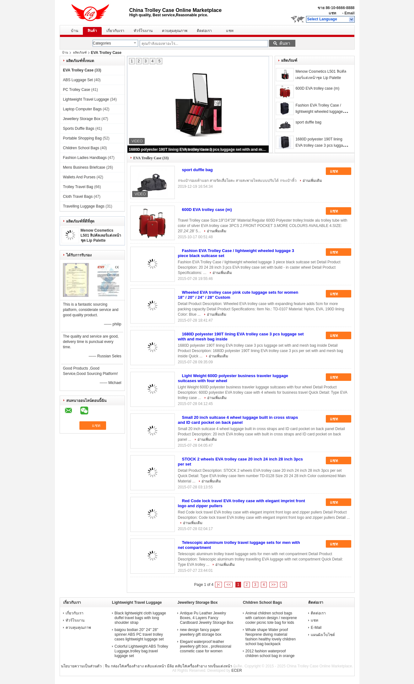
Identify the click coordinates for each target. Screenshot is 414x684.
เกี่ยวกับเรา (115, 31)
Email (349, 13)
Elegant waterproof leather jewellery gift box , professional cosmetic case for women (205, 646)
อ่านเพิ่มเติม (312, 180)
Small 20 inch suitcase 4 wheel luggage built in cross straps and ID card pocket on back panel (238, 420)
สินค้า (92, 31)
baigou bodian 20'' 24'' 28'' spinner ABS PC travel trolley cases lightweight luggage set (139, 634)
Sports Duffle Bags (78, 128)
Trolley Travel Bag (78, 187)
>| (283, 584)
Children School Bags (81, 148)
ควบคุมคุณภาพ (174, 31)
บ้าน (74, 31)
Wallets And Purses (79, 177)
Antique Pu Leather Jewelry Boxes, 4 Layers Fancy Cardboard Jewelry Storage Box (206, 618)
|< (218, 584)
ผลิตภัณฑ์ (80, 52)
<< (228, 584)
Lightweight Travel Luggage (86, 99)
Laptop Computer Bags (82, 109)
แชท (332, 13)
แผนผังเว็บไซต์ (323, 635)
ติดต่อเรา (204, 31)
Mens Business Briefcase (84, 167)
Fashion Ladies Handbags (85, 157)
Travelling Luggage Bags (84, 206)
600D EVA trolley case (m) (317, 88)
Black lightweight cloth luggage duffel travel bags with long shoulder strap (140, 618)
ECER (236, 670)
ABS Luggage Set (78, 80)
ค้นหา (284, 43)
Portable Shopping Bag (82, 138)
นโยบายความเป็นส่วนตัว (81, 666)
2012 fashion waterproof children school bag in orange (270, 653)
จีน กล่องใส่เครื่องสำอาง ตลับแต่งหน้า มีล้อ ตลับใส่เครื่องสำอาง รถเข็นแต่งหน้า (168, 666)
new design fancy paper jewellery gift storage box (200, 632)
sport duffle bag (308, 122)
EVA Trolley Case (78, 70)
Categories (102, 43)
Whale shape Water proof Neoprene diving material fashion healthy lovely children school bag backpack (270, 637)
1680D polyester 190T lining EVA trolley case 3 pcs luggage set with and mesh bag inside (198, 149)
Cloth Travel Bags (78, 196)
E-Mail (316, 627)
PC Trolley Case (76, 89)
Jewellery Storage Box (81, 119)
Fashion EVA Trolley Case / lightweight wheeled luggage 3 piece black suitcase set (320, 111)
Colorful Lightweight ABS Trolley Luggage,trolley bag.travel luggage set (141, 651)
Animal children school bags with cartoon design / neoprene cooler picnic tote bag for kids (271, 618)
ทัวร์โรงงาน (143, 31)
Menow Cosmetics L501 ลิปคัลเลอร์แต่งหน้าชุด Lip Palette (101, 235)
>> (273, 584)
